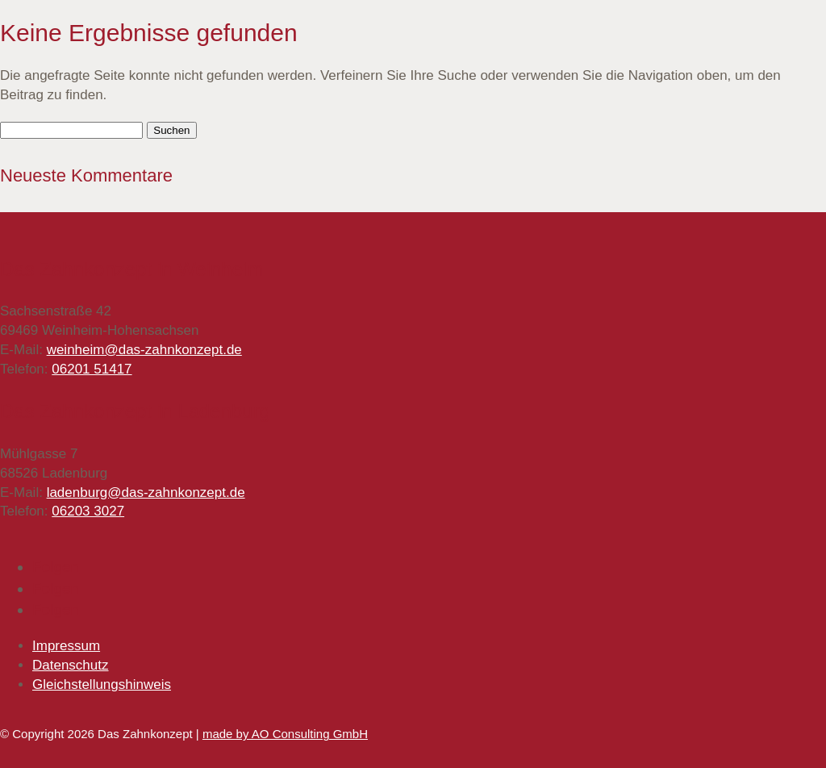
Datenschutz (70, 665)
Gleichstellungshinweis (101, 684)
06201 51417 (91, 369)
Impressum (66, 645)
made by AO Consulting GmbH (285, 734)
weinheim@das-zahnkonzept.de (144, 349)
